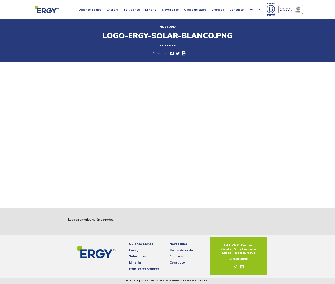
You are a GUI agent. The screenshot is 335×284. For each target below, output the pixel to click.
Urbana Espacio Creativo (192, 280)
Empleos (218, 10)
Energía (112, 10)
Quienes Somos (89, 10)
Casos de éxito (195, 10)
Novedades (170, 10)
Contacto (236, 10)
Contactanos (239, 259)
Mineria (135, 262)
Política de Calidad (144, 268)
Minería (150, 10)
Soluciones (132, 10)
